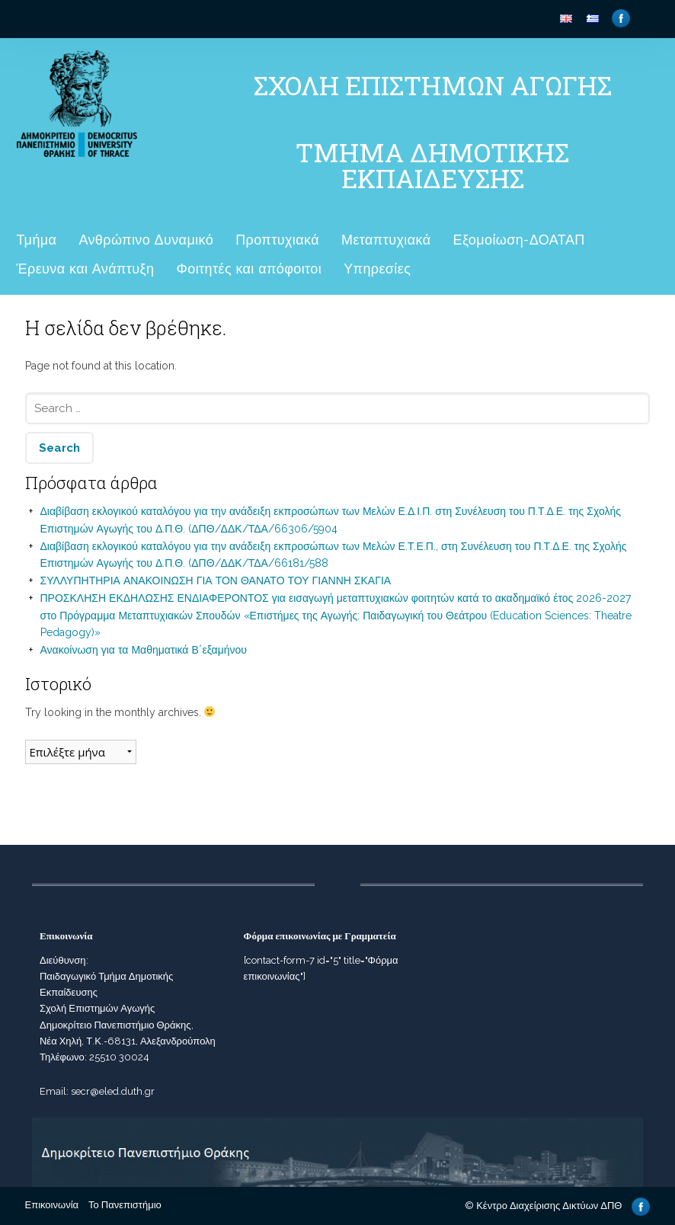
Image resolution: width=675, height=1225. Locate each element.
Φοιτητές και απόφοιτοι (249, 269)
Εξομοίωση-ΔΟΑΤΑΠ (518, 240)
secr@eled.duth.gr (113, 1091)
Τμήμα (37, 240)
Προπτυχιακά (277, 240)
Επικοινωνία (52, 1205)
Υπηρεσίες (377, 269)
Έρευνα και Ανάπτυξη (86, 269)
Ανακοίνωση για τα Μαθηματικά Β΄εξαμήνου (143, 650)
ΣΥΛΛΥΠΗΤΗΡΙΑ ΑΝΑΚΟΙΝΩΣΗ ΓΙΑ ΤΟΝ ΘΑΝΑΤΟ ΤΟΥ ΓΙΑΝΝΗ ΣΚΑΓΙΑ (216, 580)
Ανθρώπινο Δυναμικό (145, 240)
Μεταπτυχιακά (386, 240)
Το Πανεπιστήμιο (125, 1205)
